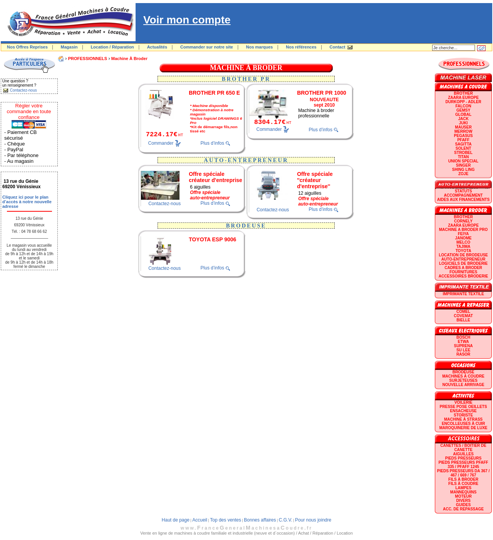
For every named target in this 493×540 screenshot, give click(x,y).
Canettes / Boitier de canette (463, 447)
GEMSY (463, 110)
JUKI (463, 123)
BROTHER (463, 93)
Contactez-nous (164, 203)
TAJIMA (463, 246)
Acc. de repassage (463, 509)
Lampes (463, 488)
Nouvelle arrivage (464, 385)
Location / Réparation (112, 47)
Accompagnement (463, 195)
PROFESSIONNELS (87, 58)
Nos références (301, 47)
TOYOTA (463, 251)
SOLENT (463, 148)
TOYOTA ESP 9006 (212, 239)
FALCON (463, 106)
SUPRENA (463, 346)
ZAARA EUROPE (463, 97)
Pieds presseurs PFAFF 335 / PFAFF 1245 (463, 464)
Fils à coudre (463, 483)
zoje (463, 174)
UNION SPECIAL (463, 161)
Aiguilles (463, 454)
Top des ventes (225, 520)
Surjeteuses (463, 380)
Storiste (463, 415)
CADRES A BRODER (463, 268)
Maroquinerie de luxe (463, 428)
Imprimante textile (463, 294)
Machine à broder (129, 58)
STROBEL (463, 152)
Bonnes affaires (260, 520)
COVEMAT (463, 316)
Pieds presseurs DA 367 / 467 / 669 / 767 (463, 473)
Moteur (463, 496)
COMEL (463, 311)
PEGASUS (463, 136)
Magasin (69, 47)
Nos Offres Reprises (27, 47)
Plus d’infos (212, 143)
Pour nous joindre (313, 520)
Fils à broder (463, 479)
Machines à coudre (463, 376)
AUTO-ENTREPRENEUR (463, 259)
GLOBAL (463, 114)
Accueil (199, 520)
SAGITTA (463, 144)
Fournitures (463, 272)
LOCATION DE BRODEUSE (463, 255)
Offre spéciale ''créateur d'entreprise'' (315, 180)
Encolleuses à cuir (463, 423)
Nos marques (259, 47)
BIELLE (463, 320)
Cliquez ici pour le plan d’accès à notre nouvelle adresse (27, 202)
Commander (161, 142)
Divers (463, 500)
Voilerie (463, 402)
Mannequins (463, 492)
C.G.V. (285, 520)
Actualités (157, 47)
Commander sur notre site (206, 47)
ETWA (463, 341)
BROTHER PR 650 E (214, 93)
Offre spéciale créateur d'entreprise (215, 177)
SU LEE (463, 350)
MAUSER (463, 127)
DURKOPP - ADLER (463, 102)
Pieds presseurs (463, 458)
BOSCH (463, 337)
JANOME (463, 238)
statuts (463, 191)
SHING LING (463, 169)
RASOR (463, 354)
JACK (463, 119)
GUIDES (463, 505)
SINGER (463, 165)
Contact (337, 47)
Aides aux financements (463, 199)
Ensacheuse (463, 411)
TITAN (463, 157)
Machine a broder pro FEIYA (463, 231)
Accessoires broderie (463, 276)
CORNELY (463, 221)
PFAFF (463, 140)
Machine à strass (463, 419)
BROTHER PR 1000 (321, 93)
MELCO (463, 242)
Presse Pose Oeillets (463, 407)
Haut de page (175, 520)
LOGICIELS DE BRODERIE (463, 263)
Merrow (463, 131)
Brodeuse (464, 372)
